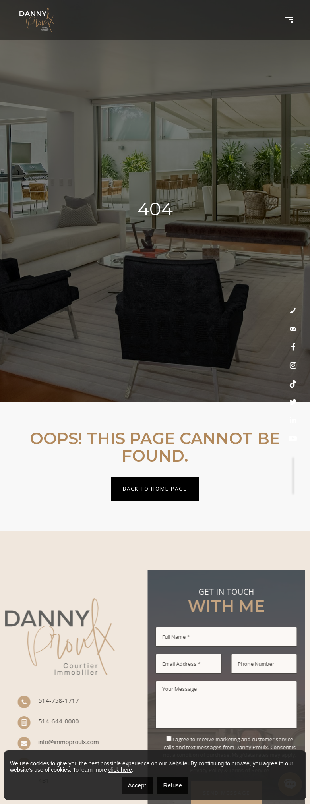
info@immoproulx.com (40, 743)
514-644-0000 (31, 723)
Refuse (172, 785)
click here (120, 770)
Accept (137, 785)
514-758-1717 (31, 702)
